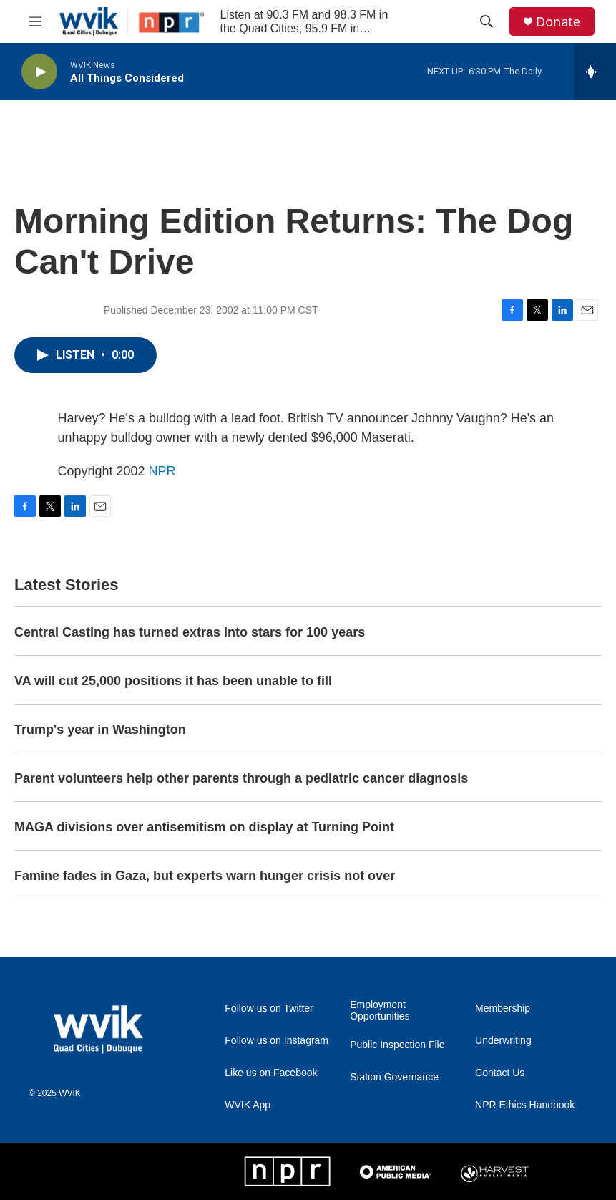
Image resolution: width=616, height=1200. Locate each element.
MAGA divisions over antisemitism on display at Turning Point (204, 827)
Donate (558, 21)
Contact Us (499, 1073)
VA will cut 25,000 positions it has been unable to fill (173, 681)
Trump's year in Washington (100, 729)
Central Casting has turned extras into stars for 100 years (189, 632)
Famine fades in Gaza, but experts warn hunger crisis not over (204, 875)
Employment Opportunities (379, 1011)
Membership (502, 1008)
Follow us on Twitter (269, 1008)
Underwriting (503, 1040)
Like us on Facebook (271, 1073)
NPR (162, 471)
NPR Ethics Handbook (525, 1105)
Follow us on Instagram (276, 1040)
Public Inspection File (397, 1045)
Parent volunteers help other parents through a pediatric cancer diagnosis (241, 778)
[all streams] (595, 71)
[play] (39, 72)
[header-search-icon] (486, 21)
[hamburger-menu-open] (35, 21)
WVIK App (247, 1105)
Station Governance (394, 1077)
